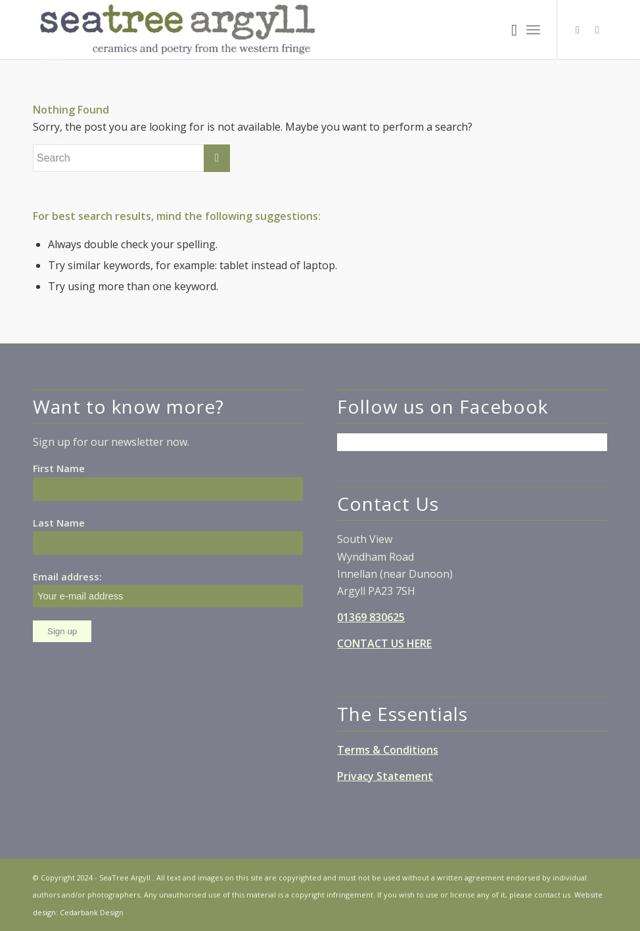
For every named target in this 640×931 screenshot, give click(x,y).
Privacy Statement (385, 776)
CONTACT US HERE (384, 643)
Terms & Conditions (387, 750)
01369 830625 (371, 617)
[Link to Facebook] (577, 29)
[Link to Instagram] (597, 29)
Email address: (168, 588)
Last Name (59, 522)
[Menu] (533, 29)
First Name (59, 468)
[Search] (507, 29)
